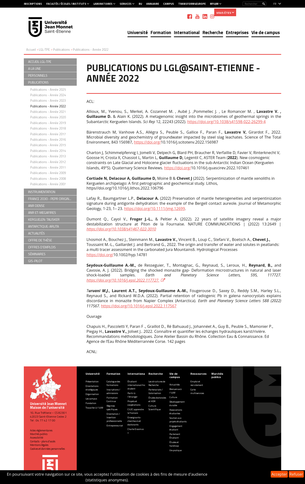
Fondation (91, 403)
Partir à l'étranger (132, 395)
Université (137, 32)
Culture (173, 397)
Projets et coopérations (133, 403)
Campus (168, 4)
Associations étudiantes (175, 411)
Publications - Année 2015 (48, 145)
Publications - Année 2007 (48, 184)
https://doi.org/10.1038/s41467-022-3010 (121, 229)
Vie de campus (265, 32)
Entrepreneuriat (115, 425)
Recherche (213, 32)
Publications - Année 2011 (48, 167)
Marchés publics (38, 434)
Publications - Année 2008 (48, 178)
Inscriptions (33, 4)
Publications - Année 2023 (48, 100)
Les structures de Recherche (156, 383)
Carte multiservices (197, 391)
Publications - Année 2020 (48, 117)
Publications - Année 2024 (48, 95)
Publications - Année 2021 (48, 111)
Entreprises (237, 32)
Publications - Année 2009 (48, 172)
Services (126, 4)
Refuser (296, 474)
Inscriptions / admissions (113, 391)
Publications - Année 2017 (48, 134)
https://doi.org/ (147, 142)
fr (274, 4)
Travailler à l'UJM (94, 407)
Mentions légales (39, 445)
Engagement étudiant (175, 427)
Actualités (174, 384)
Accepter (279, 474)
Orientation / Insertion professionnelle (114, 417)
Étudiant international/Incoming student (139, 385)
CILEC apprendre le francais (135, 411)
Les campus (91, 398)
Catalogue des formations (113, 383)
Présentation (92, 381)
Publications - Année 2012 (48, 162)
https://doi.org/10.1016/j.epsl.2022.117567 (138, 306)
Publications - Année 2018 (48, 128)
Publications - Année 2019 (48, 122)
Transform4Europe (192, 4)
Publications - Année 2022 (48, 106)
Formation (161, 32)
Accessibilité (36, 437)
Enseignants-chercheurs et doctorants (134, 421)
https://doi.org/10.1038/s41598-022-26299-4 (226, 121)
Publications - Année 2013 (48, 156)
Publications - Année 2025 (48, 89)
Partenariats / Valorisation (155, 391)
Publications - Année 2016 (48, 139)
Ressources (198, 373)
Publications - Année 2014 (48, 150)
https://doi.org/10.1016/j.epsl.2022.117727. (122, 280)
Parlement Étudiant (174, 435)
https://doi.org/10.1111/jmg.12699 (154, 208)
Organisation (92, 394)
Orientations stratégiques (92, 387)
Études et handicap (174, 444)
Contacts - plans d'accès (42, 441)
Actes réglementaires (41, 430)
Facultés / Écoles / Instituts (66, 4)
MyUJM (214, 4)
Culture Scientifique (154, 407)
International (187, 32)
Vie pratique (175, 450)
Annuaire (152, 4)
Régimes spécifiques (112, 407)
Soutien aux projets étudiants (178, 419)
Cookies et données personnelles (47, 449)
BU (140, 4)
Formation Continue (112, 399)
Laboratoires (102, 4)
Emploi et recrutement (196, 383)
